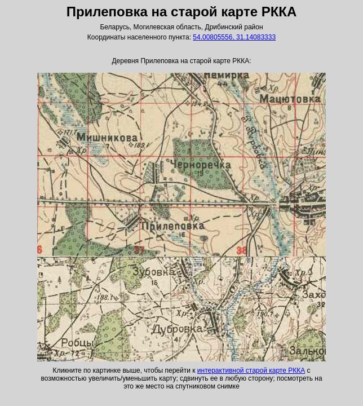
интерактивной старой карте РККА (251, 370)
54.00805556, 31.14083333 (234, 37)
